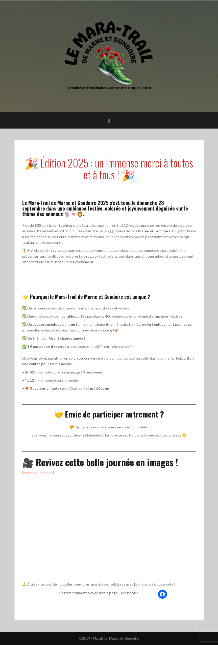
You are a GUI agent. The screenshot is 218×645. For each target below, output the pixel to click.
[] (38, 472)
